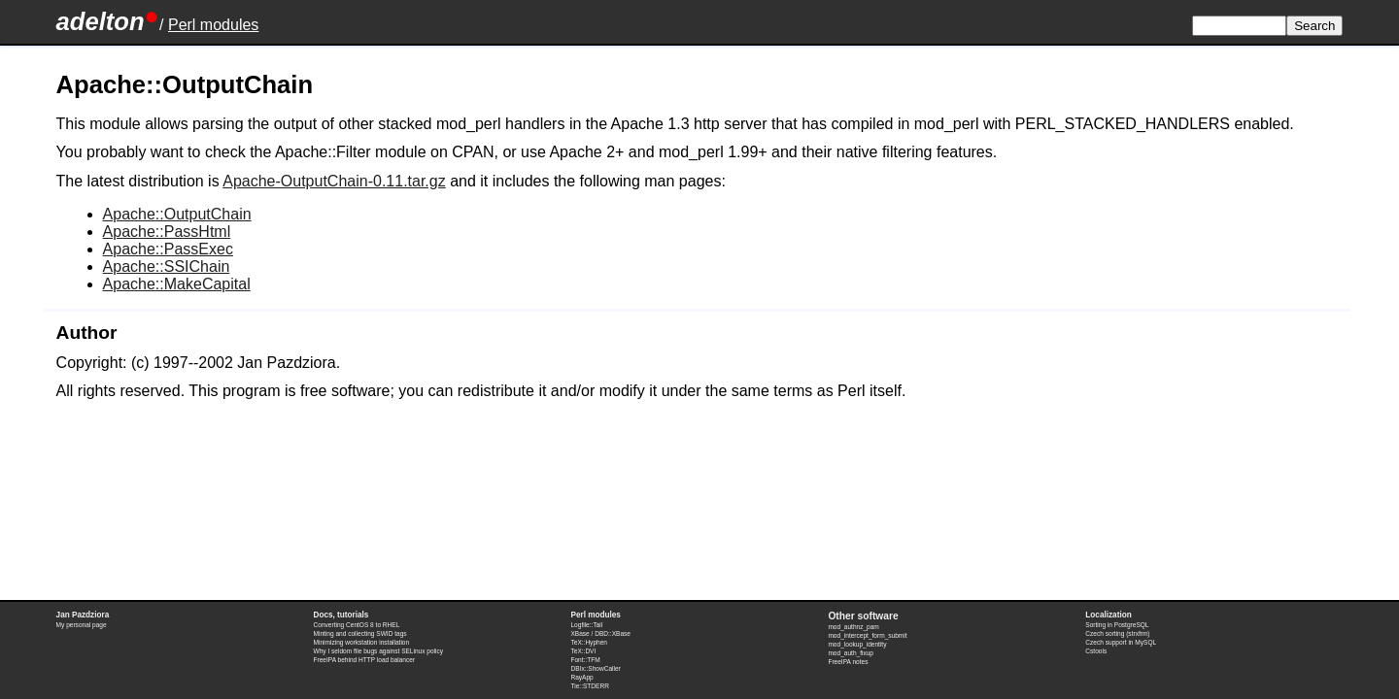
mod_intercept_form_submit (867, 635)
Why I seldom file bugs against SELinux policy (379, 651)
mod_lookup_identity (857, 644)
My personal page (81, 624)
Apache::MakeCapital (177, 284)
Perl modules (213, 25)
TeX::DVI (583, 651)
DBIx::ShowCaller (595, 668)
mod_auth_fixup (850, 652)
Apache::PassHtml (167, 231)
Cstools (1096, 651)
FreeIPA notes (848, 661)
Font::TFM (584, 659)
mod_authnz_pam (853, 626)
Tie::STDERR (589, 685)
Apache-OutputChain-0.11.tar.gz (333, 181)
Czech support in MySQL (1120, 642)
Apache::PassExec (168, 249)
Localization (1108, 615)
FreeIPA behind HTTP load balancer (365, 659)
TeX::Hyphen (588, 642)
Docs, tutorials (341, 615)
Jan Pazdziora (83, 615)
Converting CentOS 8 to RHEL (357, 624)
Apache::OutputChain (177, 214)
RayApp (581, 677)
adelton (100, 21)
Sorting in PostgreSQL (1116, 624)
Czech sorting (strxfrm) (1117, 633)
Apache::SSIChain (166, 266)
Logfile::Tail (586, 624)
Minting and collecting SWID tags (360, 633)
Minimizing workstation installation (362, 642)
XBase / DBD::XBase (600, 633)
